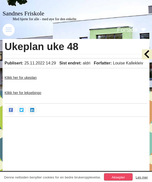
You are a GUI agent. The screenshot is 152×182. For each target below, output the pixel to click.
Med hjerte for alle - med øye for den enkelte (45, 19)
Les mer (142, 177)
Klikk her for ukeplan (21, 78)
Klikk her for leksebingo (23, 93)
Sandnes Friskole (23, 13)
